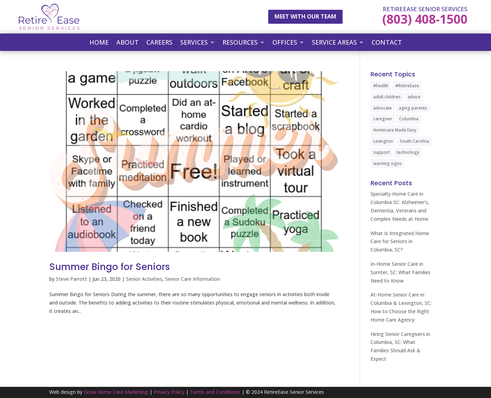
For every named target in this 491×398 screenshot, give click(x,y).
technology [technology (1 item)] (408, 152)
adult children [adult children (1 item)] (387, 97)
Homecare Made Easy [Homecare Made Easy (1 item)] (394, 130)
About (127, 43)
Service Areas (334, 43)
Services (194, 43)
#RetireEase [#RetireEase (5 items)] (407, 86)
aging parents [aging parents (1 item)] (413, 108)
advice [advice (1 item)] (414, 97)
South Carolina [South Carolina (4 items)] (414, 141)
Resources (240, 43)
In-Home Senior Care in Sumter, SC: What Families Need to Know (401, 272)
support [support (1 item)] (381, 152)
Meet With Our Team (305, 16)
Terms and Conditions (215, 392)
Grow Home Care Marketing (116, 392)
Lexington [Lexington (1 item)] (383, 141)
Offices (284, 43)
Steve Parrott (71, 279)
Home (99, 43)
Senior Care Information (192, 279)
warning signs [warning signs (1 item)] (387, 163)
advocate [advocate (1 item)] (382, 108)
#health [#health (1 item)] (380, 86)
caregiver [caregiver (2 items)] (382, 119)
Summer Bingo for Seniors (109, 267)
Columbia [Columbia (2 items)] (408, 119)
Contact (387, 43)
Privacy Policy (169, 392)
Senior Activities (144, 279)
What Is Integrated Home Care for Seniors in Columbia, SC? (400, 241)
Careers (159, 43)
